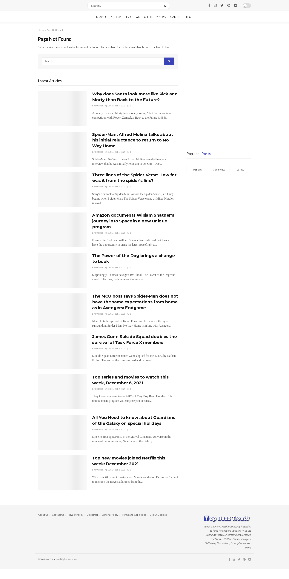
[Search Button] (166, 5)
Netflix (116, 16)
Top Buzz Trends (48, 559)
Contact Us (58, 514)
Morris (99, 105)
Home (41, 30)
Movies (101, 16)
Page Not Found (55, 30)
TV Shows (133, 16)
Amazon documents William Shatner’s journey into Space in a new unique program (133, 221)
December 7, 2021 (115, 105)
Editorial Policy (110, 514)
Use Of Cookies (158, 514)
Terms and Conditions (134, 514)
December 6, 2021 (115, 389)
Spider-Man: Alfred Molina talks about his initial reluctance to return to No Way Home (132, 140)
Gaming (176, 16)
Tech (189, 16)
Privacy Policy (75, 514)
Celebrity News (155, 16)
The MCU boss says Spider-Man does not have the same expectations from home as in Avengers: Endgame (135, 302)
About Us (43, 514)
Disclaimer (92, 514)
